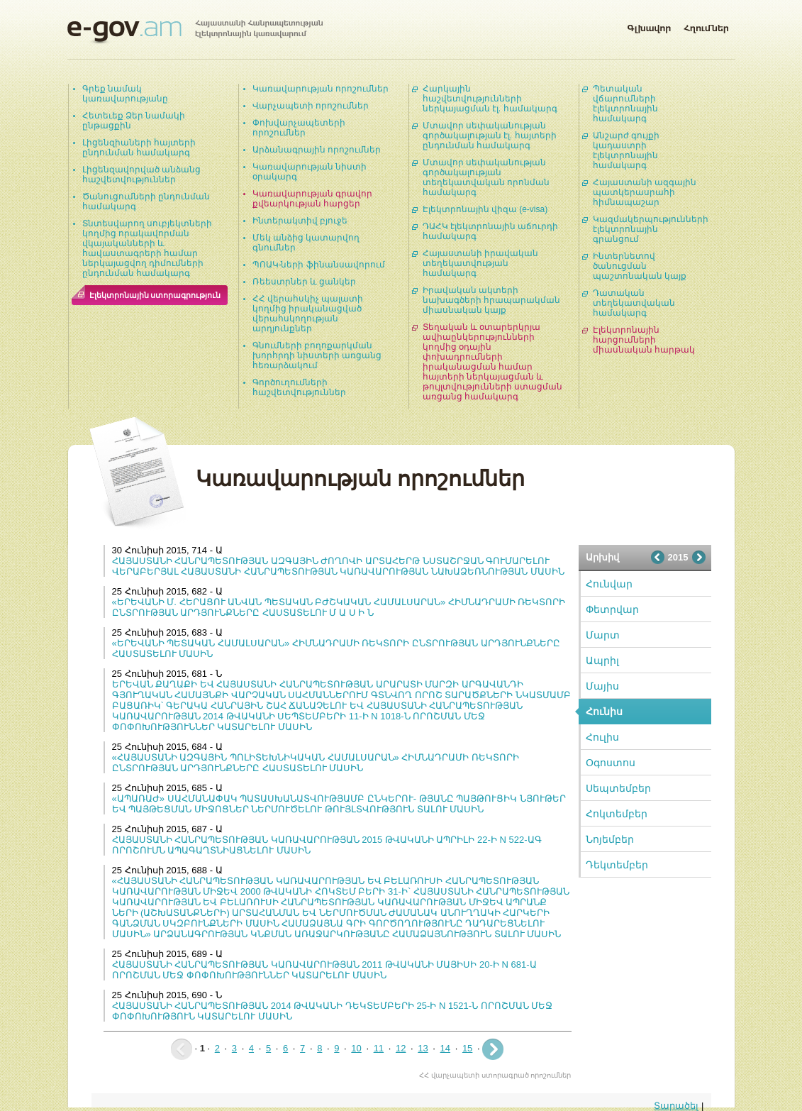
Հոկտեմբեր (616, 813)
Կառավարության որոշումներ (320, 89)
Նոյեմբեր (610, 839)
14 (445, 1048)
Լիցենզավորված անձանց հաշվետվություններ (141, 174)
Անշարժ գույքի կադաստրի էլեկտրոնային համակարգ (626, 150)
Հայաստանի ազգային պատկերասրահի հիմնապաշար (644, 192)
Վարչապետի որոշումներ (310, 106)
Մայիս (602, 686)
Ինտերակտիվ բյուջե (299, 221)
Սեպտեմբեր (618, 788)
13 (423, 1048)
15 (467, 1048)
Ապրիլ (602, 660)
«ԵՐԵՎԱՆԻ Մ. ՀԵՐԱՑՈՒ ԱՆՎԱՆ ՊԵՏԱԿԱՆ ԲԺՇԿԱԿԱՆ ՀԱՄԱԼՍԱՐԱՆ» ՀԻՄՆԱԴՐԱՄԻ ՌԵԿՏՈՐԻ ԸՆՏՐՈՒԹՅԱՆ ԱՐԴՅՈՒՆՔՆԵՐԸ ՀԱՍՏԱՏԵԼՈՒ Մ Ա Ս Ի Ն (339, 607)
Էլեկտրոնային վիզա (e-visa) (485, 209)
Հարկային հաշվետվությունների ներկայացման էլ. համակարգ (490, 99)
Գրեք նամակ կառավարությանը (125, 94)
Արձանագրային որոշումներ (316, 150)
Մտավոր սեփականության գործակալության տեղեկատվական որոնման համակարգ (486, 177)
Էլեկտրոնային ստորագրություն (155, 295)
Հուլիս (602, 737)
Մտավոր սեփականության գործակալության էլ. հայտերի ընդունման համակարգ (490, 135)
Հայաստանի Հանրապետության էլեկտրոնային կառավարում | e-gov (195, 32)
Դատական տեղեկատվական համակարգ (634, 303)
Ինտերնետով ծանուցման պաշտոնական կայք (639, 266)
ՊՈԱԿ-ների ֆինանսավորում (318, 265)
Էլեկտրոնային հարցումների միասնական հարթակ (644, 340)
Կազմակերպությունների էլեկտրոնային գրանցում (650, 229)
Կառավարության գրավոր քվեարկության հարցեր (312, 199)
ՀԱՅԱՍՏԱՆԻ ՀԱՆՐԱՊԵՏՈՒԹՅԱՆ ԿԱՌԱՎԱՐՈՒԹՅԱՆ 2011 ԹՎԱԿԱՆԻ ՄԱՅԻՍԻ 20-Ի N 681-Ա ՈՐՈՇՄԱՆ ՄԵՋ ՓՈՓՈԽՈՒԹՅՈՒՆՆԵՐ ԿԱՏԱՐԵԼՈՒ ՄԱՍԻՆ (324, 969)
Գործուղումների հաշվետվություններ (299, 387)
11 (379, 1048)
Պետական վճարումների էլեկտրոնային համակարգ (625, 103)
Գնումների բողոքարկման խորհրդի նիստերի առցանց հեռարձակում (317, 355)
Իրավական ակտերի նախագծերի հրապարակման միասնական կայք (491, 300)
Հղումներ (706, 25)
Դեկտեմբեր (617, 864)
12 (401, 1048)
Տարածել (676, 1105)
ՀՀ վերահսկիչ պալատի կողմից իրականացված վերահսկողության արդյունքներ (308, 313)
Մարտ (603, 635)
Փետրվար (612, 609)
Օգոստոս (610, 762)
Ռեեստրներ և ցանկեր (304, 282)
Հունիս (604, 711)
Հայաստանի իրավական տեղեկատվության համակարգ (480, 263)
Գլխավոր (648, 25)
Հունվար (609, 584)
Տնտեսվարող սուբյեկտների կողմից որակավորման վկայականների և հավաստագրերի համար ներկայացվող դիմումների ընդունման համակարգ (147, 248)
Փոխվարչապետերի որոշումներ (298, 128)
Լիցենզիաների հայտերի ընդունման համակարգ (139, 147)
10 (356, 1048)
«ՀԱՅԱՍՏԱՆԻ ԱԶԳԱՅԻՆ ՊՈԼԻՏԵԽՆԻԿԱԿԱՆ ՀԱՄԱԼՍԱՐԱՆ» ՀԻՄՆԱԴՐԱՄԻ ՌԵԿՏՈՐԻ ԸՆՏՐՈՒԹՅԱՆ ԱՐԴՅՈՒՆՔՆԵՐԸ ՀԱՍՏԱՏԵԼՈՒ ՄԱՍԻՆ (316, 762)
